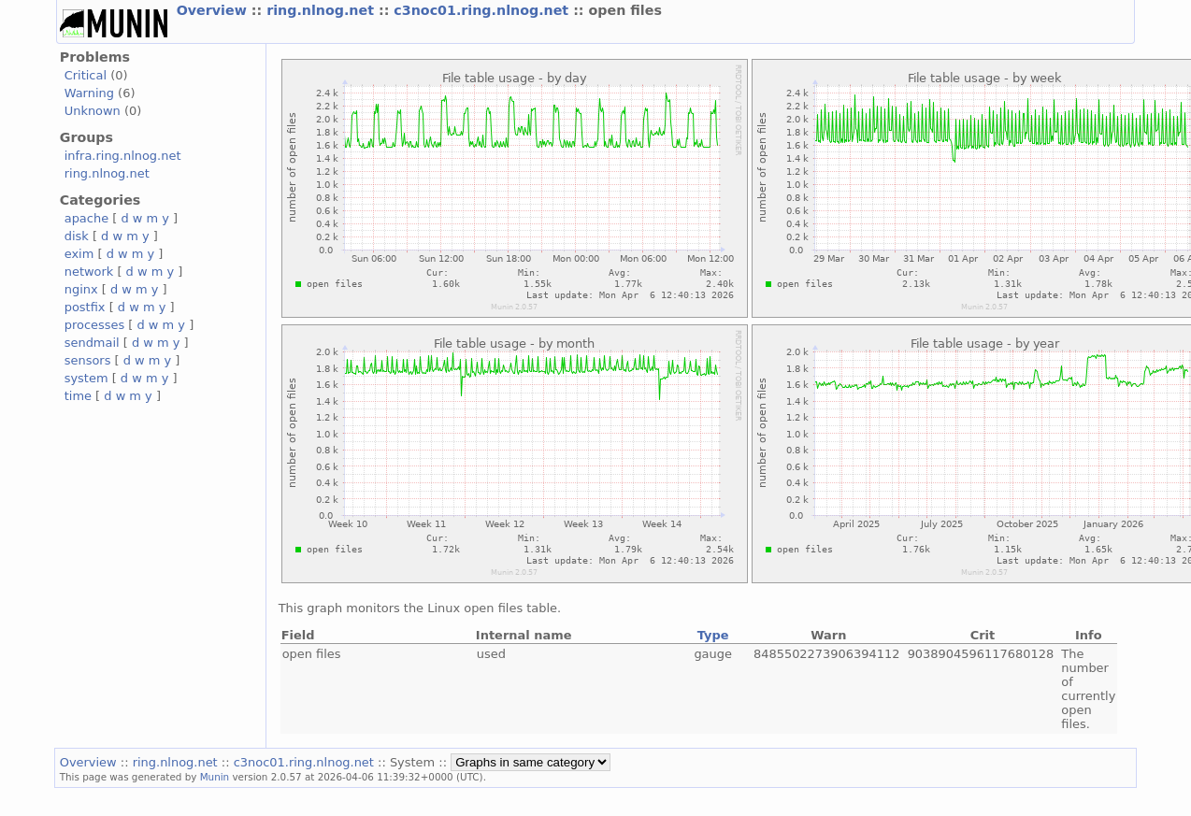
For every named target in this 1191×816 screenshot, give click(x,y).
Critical (86, 75)
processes (95, 325)
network (89, 272)
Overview (214, 10)
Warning (89, 93)
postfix (85, 307)
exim (79, 254)
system (86, 378)
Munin (215, 776)
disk (77, 236)
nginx (81, 289)
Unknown (93, 111)
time (78, 396)
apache (86, 218)
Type (713, 635)
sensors (88, 360)
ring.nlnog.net (322, 10)
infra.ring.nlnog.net (123, 156)
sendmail (92, 343)
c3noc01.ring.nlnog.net (483, 10)
